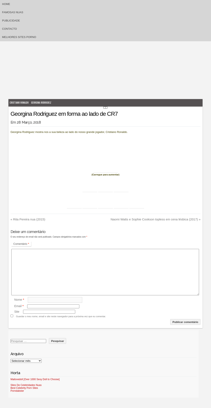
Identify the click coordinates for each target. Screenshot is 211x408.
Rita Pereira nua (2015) (28, 219)
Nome (19, 299)
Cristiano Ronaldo (19, 102)
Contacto (9, 28)
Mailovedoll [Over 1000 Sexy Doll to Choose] (35, 379)
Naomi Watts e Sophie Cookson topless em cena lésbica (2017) (155, 219)
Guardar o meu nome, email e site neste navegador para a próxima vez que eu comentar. (61, 316)
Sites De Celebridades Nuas (26, 385)
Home (6, 4)
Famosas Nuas (12, 12)
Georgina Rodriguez (41, 102)
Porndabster (17, 390)
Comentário (21, 243)
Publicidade (11, 20)
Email (18, 306)
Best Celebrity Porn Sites (24, 388)
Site (16, 311)
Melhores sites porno (19, 37)
